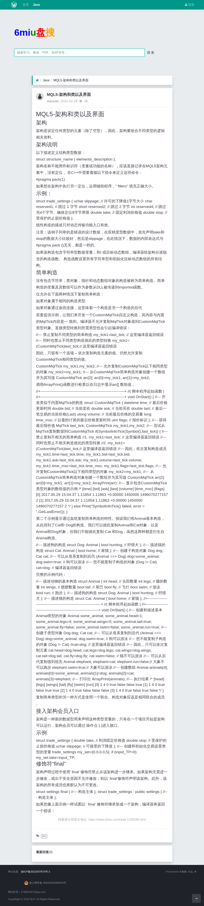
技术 (44, 836)
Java (36, 4)
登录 (189, 4)
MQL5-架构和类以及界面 (70, 80)
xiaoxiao (53, 101)
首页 (25, 4)
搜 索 (150, 52)
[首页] (37, 80)
